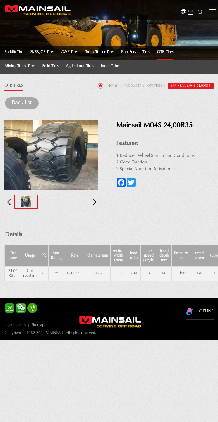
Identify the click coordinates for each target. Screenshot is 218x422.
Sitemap (37, 325)
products (132, 85)
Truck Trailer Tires (99, 52)
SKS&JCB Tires (42, 52)
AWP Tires (69, 52)
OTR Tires (165, 52)
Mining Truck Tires (19, 66)
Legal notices (15, 325)
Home (112, 85)
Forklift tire (13, 52)
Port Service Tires (135, 52)
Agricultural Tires (80, 66)
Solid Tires (50, 66)
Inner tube (110, 66)
